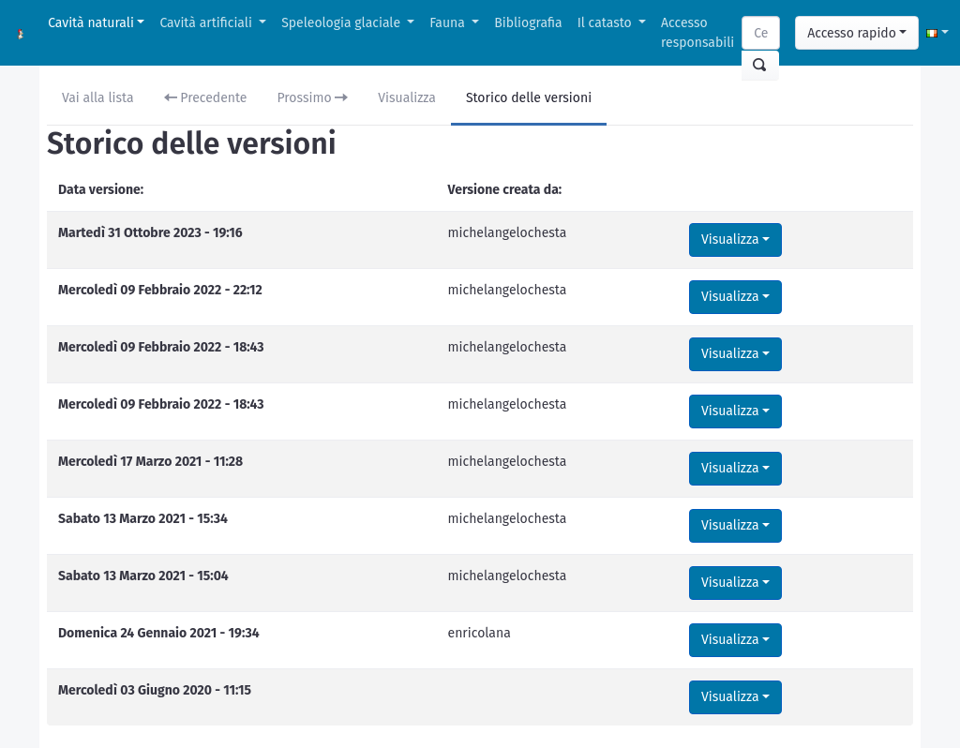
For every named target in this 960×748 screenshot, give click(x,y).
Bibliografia (528, 23)
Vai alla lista (98, 98)
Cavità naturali (91, 23)
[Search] (760, 33)
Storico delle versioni (529, 98)
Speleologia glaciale (342, 23)
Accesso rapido (851, 33)
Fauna (448, 23)
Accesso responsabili (697, 33)
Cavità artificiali (207, 23)
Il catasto (607, 23)
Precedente (206, 98)
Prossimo (313, 98)
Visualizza (407, 98)
